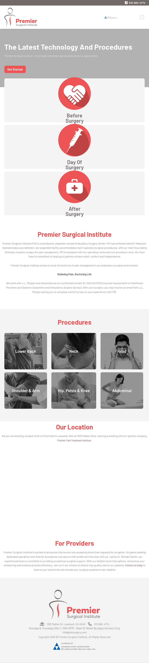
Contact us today (134, 565)
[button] (142, 17)
